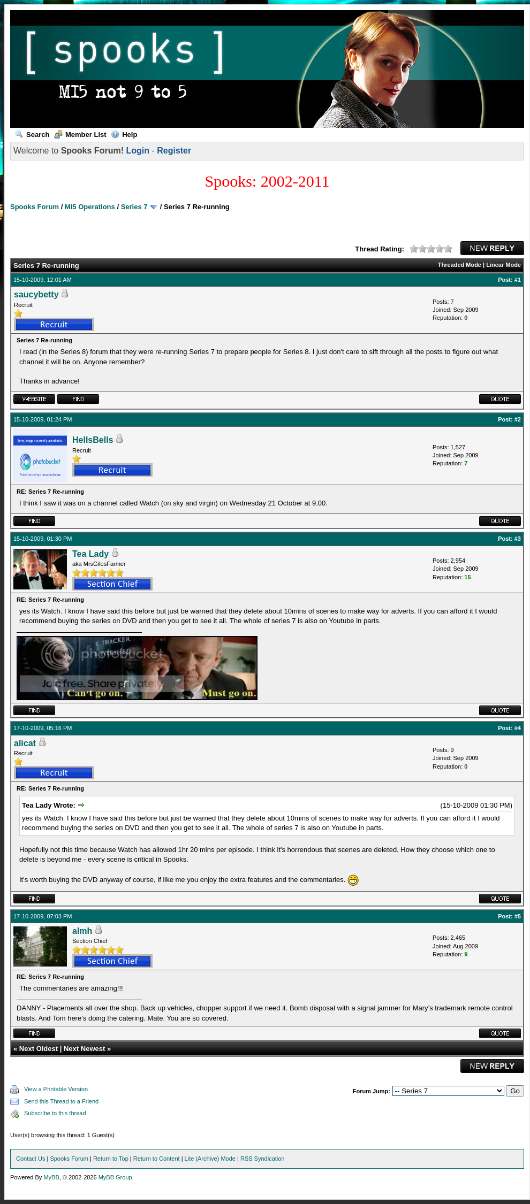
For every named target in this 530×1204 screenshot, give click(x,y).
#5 (517, 916)
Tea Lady (90, 553)
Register (174, 150)
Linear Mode (503, 265)
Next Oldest (38, 1049)
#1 (517, 280)
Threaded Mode (459, 265)
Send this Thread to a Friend (61, 1101)
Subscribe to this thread (55, 1113)
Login (137, 150)
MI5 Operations (90, 207)
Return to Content (156, 1158)
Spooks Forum (34, 207)
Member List (80, 135)
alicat (25, 743)
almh (82, 930)
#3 (517, 538)
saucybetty (36, 294)
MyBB (51, 1177)
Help (124, 135)
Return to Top (110, 1158)
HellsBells (92, 439)
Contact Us (30, 1158)
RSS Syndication (262, 1158)
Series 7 (134, 207)
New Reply (492, 248)
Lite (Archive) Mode (210, 1158)
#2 (517, 419)
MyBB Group (115, 1177)
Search (32, 135)
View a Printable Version (56, 1089)
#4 (517, 728)
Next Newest (84, 1049)
